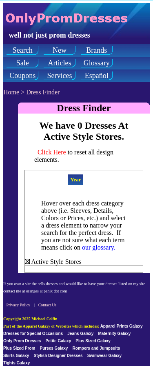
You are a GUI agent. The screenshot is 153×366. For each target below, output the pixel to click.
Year (75, 179)
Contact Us (47, 305)
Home (11, 92)
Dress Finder (43, 92)
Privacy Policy (19, 305)
